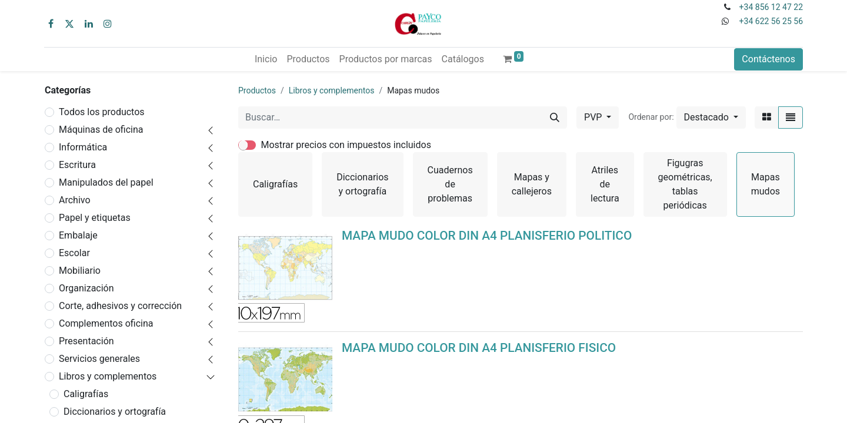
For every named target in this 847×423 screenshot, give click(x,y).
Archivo (75, 200)
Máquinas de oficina (101, 129)
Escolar (74, 252)
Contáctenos (768, 59)
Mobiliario (80, 270)
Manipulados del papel (106, 182)
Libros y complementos (107, 376)
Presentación (86, 341)
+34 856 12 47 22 (771, 7)
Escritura (77, 164)
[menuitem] (266, 59)
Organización (86, 288)
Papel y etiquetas (95, 217)
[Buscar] (554, 117)
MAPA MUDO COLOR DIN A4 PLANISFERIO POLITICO (487, 236)
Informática (83, 147)
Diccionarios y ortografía (115, 411)
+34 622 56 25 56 (771, 21)
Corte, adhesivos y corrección (120, 305)
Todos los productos (102, 112)
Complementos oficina (106, 323)
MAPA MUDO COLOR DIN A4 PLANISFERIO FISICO (479, 348)
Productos (257, 90)
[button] (711, 117)
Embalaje (78, 235)
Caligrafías (86, 394)
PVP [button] (594, 117)
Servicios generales (99, 358)
